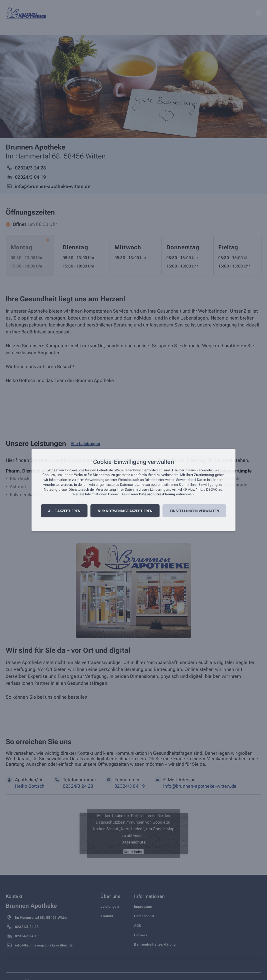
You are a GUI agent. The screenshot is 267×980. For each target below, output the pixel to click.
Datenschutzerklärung (157, 494)
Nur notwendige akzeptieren (125, 511)
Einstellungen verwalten (194, 511)
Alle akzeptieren (64, 511)
